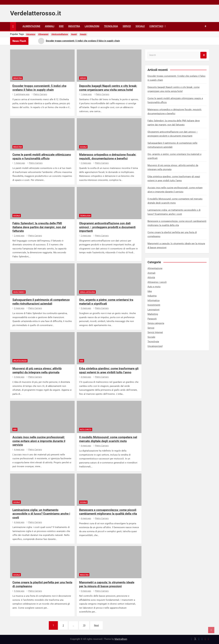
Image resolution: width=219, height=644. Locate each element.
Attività (151, 277)
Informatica (153, 300)
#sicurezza (30, 34)
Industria (74, 26)
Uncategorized (20, 361)
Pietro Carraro (39, 94)
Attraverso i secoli (157, 282)
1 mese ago (85, 94)
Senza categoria (87, 292)
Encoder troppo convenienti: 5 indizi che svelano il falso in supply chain (39, 88)
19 (84, 625)
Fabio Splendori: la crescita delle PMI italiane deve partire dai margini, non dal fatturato (39, 227)
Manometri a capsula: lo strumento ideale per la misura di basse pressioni (106, 584)
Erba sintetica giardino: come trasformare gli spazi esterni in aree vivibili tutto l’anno (108, 370)
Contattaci (156, 26)
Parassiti (152, 318)
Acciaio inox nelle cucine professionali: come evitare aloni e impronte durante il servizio (38, 441)
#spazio (83, 34)
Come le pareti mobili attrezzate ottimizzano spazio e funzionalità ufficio (41, 156)
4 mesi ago (85, 377)
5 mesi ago (18, 591)
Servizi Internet (155, 332)
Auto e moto (85, 429)
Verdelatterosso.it (35, 13)
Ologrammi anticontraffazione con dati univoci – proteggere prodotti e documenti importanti (107, 227)
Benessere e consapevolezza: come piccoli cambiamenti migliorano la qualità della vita (108, 512)
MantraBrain (121, 639)
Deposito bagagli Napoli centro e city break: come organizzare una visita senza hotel (108, 88)
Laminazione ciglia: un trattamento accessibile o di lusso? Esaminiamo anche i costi (41, 513)
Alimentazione (31, 26)
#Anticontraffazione (59, 34)
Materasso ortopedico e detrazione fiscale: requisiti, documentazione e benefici (107, 156)
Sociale (140, 26)
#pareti (74, 34)
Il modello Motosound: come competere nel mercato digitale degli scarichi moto (108, 439)
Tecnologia (111, 26)
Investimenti (19, 292)
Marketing (153, 314)
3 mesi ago (85, 308)
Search (203, 55)
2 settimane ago (21, 94)
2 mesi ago (85, 163)
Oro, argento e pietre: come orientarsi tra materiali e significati (106, 301)
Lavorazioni (92, 26)
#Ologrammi (43, 34)
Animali (49, 26)
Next (96, 625)
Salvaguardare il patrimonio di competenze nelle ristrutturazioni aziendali (41, 301)
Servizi (127, 26)
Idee (61, 26)
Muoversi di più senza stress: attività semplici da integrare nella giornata (37, 370)
